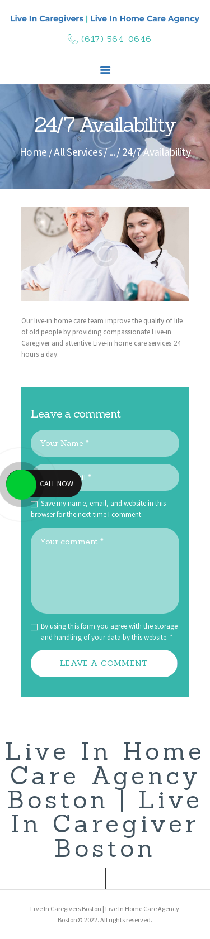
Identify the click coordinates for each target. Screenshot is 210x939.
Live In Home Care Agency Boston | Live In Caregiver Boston (105, 799)
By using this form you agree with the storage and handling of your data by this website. (109, 632)
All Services (78, 152)
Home (33, 152)
